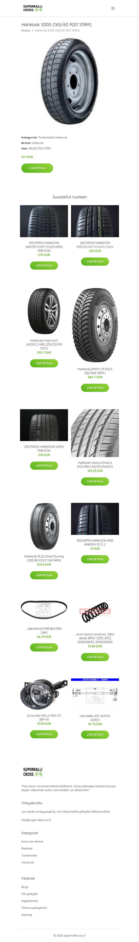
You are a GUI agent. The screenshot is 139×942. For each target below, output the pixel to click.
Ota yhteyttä (29, 894)
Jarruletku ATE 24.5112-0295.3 (95, 718)
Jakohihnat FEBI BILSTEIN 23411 (44, 631)
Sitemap (26, 915)
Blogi (24, 887)
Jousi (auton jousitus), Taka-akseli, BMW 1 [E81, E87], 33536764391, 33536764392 (95, 638)
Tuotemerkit (46, 137)
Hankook (61, 137)
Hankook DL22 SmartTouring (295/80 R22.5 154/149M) (44, 558)
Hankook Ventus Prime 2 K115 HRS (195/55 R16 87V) (95, 465)
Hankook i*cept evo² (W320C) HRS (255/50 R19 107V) (44, 344)
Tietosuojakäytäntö (34, 908)
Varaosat (27, 862)
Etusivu (25, 30)
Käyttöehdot (29, 901)
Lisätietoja (37, 168)
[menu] (113, 8)
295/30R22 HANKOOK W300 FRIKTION (44, 449)
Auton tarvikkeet (32, 841)
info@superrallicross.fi (36, 820)
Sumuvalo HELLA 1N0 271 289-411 (44, 717)
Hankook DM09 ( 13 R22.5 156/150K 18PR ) (95, 371)
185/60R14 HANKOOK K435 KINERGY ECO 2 (95, 542)
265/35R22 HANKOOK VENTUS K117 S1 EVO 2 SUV (95, 245)
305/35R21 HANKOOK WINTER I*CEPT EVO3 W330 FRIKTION (44, 247)
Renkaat (26, 848)
